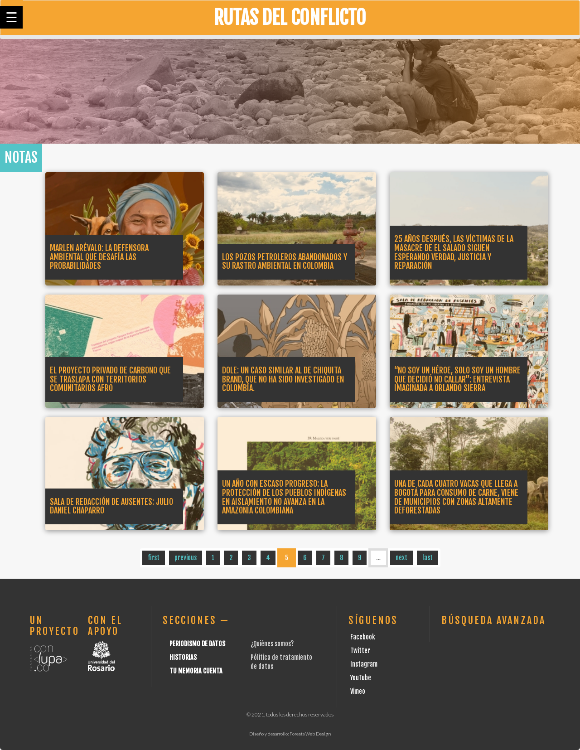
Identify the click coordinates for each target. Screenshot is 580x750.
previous (185, 557)
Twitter (360, 650)
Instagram (363, 664)
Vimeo (357, 691)
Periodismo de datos (197, 644)
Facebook (362, 637)
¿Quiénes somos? (272, 644)
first (154, 557)
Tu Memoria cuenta (195, 671)
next (401, 557)
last (427, 557)
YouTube (360, 678)
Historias (183, 657)
